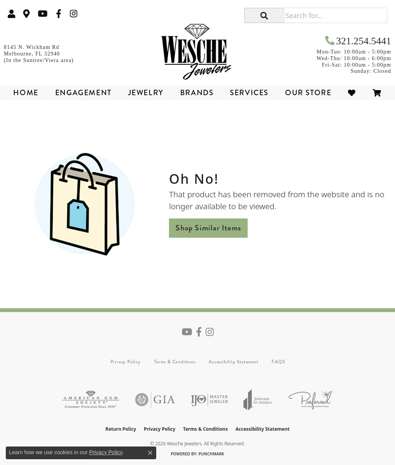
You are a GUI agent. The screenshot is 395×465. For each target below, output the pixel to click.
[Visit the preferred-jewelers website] (310, 399)
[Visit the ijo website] (209, 399)
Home (25, 92)
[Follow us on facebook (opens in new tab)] (58, 13)
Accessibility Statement (233, 361)
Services (249, 92)
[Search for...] (335, 15)
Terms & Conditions (174, 361)
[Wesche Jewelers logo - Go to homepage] (197, 49)
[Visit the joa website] (258, 399)
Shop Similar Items (208, 227)
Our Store (308, 92)
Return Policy (120, 429)
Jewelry (146, 92)
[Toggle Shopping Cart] (377, 92)
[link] (26, 13)
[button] (11, 13)
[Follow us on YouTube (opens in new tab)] (42, 13)
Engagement (83, 92)
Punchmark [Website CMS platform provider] (212, 454)
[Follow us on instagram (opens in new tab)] (74, 13)
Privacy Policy (125, 361)
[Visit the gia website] (155, 399)
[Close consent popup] (150, 452)
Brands (197, 92)
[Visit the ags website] (91, 399)
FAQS (278, 361)
